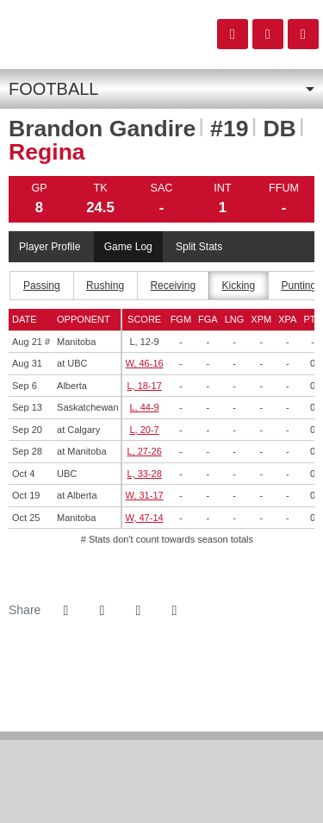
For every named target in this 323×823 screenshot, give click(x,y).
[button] (174, 610)
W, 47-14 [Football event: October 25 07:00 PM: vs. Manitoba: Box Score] (145, 517)
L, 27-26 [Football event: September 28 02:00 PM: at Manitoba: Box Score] (144, 451)
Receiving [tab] (173, 286)
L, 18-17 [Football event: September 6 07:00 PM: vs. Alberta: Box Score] (144, 385)
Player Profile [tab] (49, 247)
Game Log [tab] (128, 247)
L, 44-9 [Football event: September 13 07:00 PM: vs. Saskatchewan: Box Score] (143, 407)
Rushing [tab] (105, 286)
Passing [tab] (41, 286)
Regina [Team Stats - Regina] (47, 152)
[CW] (161, 788)
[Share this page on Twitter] (102, 610)
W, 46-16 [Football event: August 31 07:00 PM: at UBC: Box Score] (145, 363)
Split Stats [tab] (199, 247)
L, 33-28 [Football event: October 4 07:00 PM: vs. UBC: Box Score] (144, 473)
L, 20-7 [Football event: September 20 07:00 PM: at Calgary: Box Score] (143, 429)
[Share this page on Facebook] (65, 610)
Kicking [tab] (238, 286)
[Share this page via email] (138, 610)
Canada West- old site (104, 34)
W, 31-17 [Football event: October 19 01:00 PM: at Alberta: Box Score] (145, 495)
